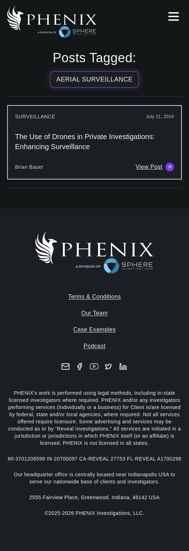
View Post (155, 167)
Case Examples (94, 329)
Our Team (94, 313)
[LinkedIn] (123, 366)
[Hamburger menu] (173, 17)
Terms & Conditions (94, 297)
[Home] (58, 22)
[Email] (65, 366)
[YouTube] (94, 366)
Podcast (94, 346)
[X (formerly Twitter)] (108, 366)
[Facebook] (80, 366)
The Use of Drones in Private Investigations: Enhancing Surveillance (85, 142)
